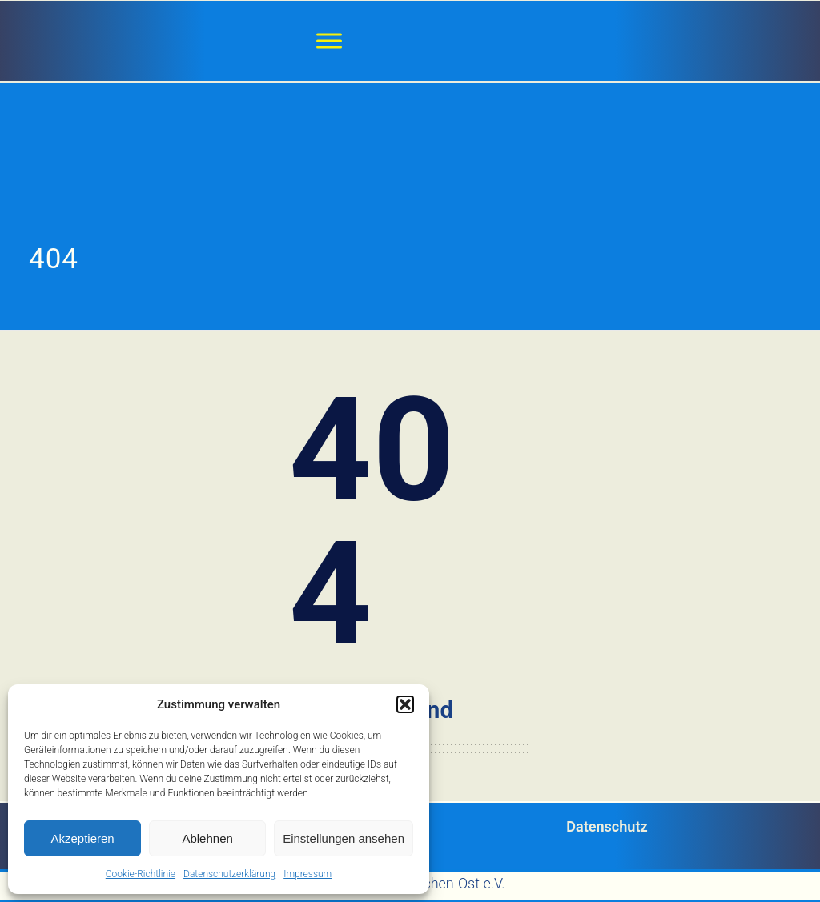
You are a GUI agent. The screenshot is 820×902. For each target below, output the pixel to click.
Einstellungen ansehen (343, 838)
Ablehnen (207, 838)
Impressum (307, 874)
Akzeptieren (82, 838)
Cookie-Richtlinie (140, 874)
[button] (405, 704)
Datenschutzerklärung (229, 874)
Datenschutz (606, 826)
